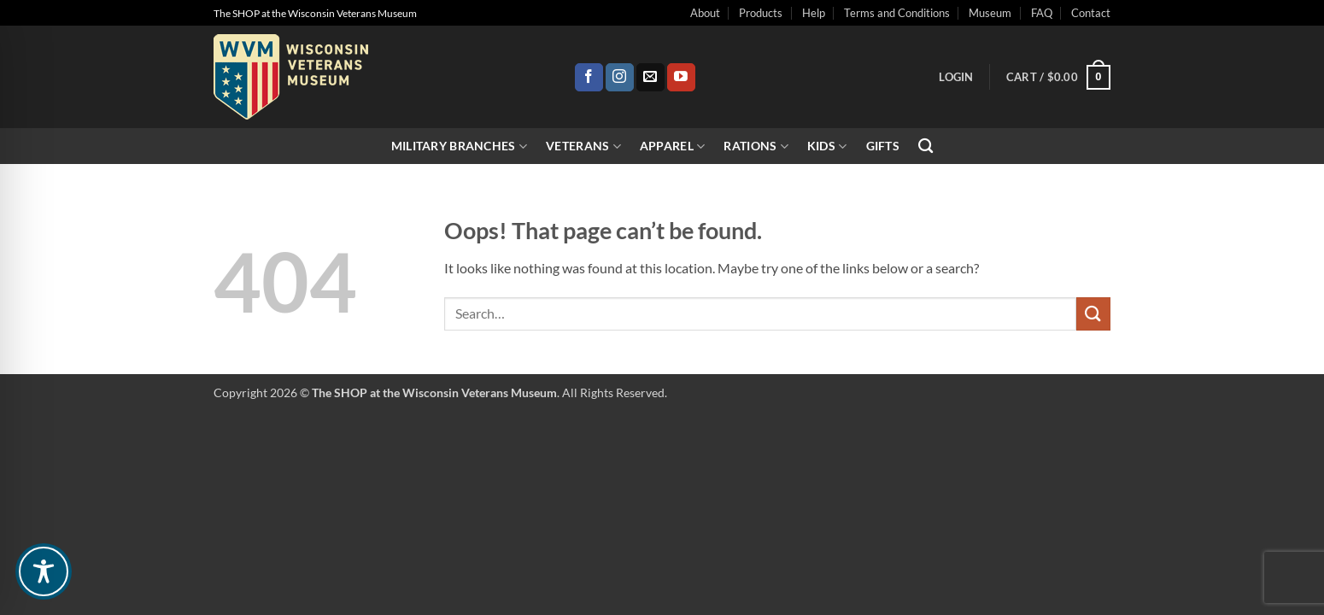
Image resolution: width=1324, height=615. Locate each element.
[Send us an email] (650, 77)
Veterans (583, 146)
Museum (990, 13)
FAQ (1041, 13)
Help (813, 13)
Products (760, 13)
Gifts (882, 145)
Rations (756, 146)
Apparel (673, 146)
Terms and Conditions (897, 13)
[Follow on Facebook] (589, 77)
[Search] (925, 146)
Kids (827, 146)
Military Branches (459, 146)
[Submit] (1093, 314)
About (705, 13)
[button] (956, 77)
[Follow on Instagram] (620, 77)
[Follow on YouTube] (681, 77)
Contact (1090, 13)
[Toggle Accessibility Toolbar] (43, 571)
